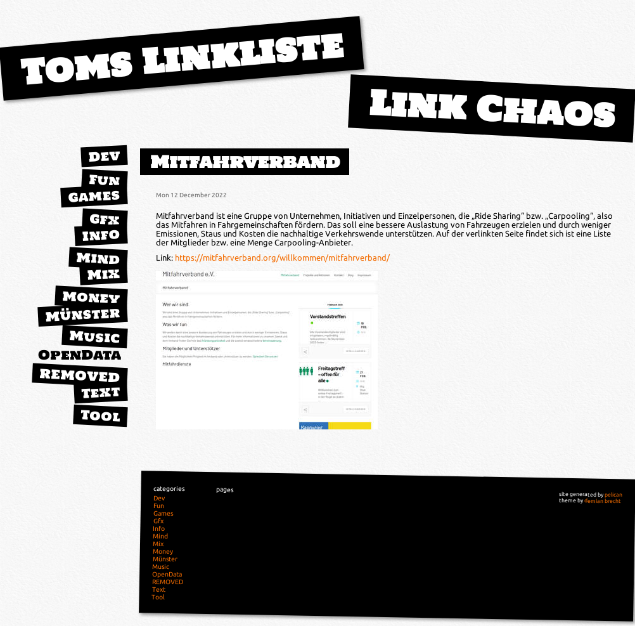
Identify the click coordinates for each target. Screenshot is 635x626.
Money (91, 297)
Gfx (104, 219)
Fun (104, 180)
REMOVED (79, 375)
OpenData (79, 355)
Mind (97, 258)
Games (93, 196)
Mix (103, 274)
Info (100, 234)
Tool (100, 415)
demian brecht (602, 500)
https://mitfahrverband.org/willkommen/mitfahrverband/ (282, 257)
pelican (613, 495)
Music (94, 336)
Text (100, 392)
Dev (103, 156)
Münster (82, 314)
